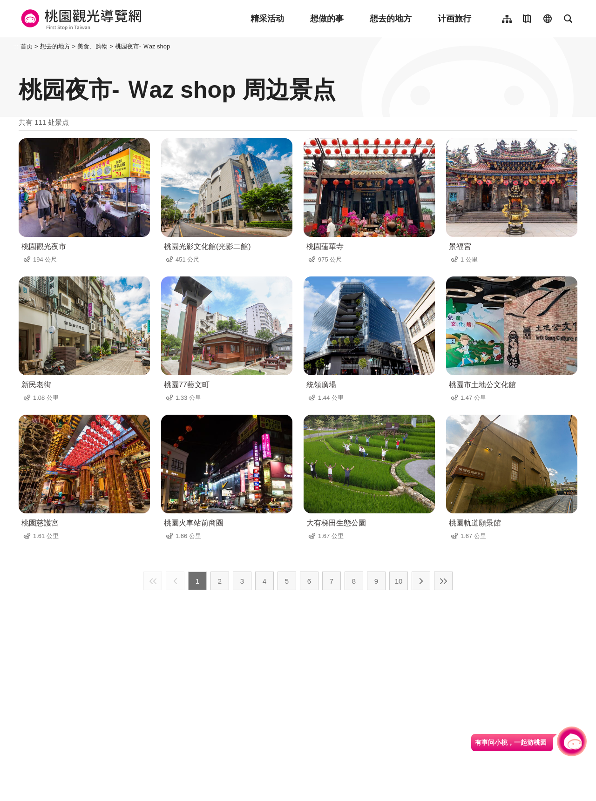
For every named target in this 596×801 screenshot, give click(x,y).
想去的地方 (391, 18)
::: (16, 46)
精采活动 (267, 18)
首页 (26, 46)
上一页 (175, 581)
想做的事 (327, 18)
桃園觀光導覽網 (80, 18)
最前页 (152, 581)
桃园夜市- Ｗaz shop (142, 46)
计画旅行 (454, 18)
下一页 (421, 581)
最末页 (443, 581)
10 (399, 581)
